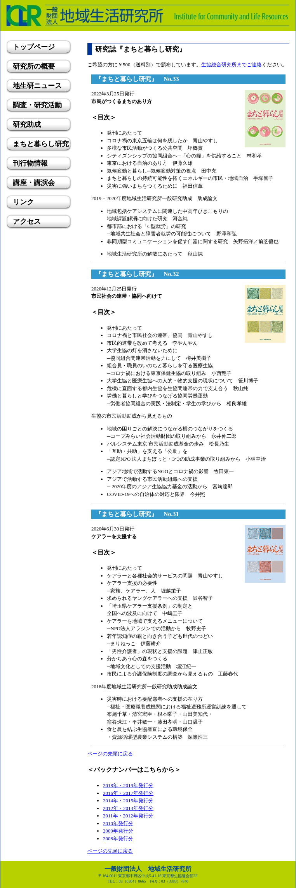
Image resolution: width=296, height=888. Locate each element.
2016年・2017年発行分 (128, 793)
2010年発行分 (118, 823)
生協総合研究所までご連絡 (231, 64)
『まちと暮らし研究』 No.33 (137, 79)
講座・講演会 (34, 183)
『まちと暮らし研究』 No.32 (137, 274)
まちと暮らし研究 (41, 144)
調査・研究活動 (37, 105)
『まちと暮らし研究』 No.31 (137, 514)
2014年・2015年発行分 (128, 800)
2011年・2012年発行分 (128, 816)
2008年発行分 (118, 838)
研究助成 (27, 124)
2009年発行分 (118, 831)
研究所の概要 (34, 66)
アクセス (27, 221)
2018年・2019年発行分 (128, 785)
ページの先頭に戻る (110, 754)
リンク (23, 202)
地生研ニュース (37, 86)
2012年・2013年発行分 (128, 808)
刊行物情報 (30, 163)
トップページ (34, 47)
